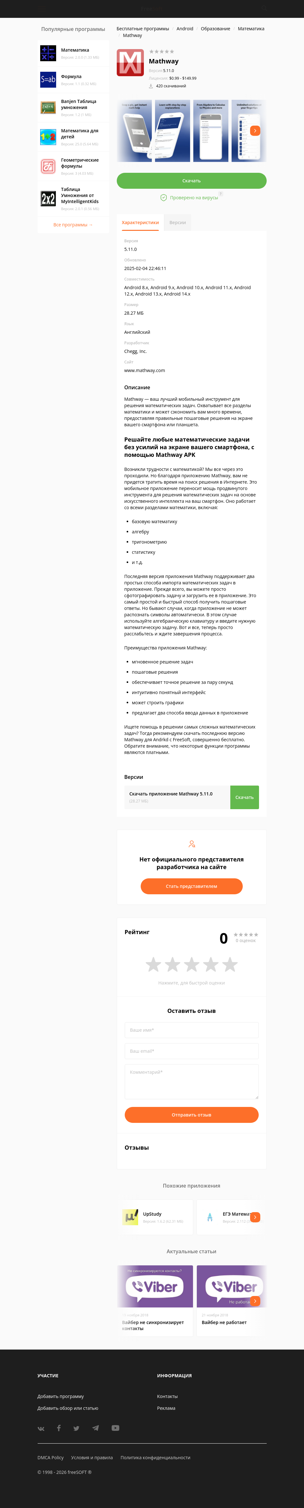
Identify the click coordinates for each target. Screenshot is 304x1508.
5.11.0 (161, 70)
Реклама (166, 1408)
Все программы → (73, 225)
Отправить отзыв (191, 1115)
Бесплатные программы (143, 29)
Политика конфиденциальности (155, 1457)
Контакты (167, 1396)
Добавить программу (61, 1396)
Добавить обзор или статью (68, 1408)
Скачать (191, 181)
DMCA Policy (51, 1457)
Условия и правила (92, 1457)
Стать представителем (191, 886)
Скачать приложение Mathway (171, 794)
